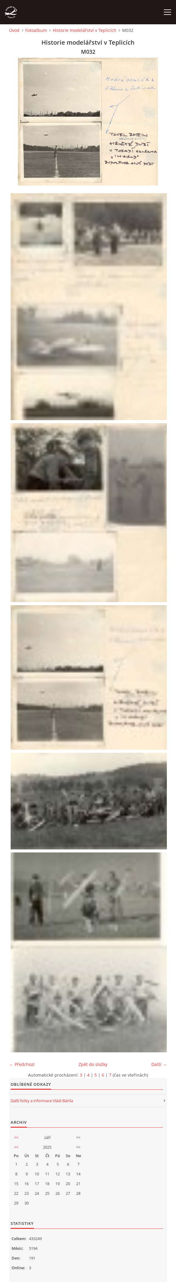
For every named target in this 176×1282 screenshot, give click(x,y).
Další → (159, 1064)
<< (16, 1137)
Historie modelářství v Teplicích (84, 30)
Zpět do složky (93, 1064)
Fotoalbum (36, 30)
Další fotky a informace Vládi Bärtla (42, 1100)
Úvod (14, 30)
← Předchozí (22, 1064)
